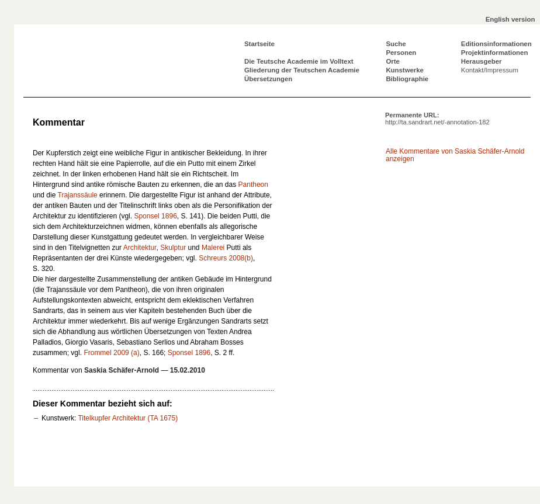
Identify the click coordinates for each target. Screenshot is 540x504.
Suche (396, 43)
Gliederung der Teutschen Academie (301, 70)
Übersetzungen (268, 78)
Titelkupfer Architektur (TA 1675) (128, 418)
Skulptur (173, 248)
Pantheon (253, 184)
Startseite (259, 43)
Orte (392, 61)
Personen (401, 52)
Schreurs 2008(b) (226, 258)
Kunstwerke (405, 70)
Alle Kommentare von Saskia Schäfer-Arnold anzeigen (455, 155)
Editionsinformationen (496, 43)
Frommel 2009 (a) (111, 353)
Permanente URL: (437, 119)
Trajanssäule (78, 195)
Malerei (213, 248)
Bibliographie (407, 78)
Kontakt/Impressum (489, 70)
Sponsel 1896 (155, 216)
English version (510, 19)
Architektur (140, 248)
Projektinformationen (494, 52)
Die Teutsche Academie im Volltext (299, 61)
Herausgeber (481, 61)
